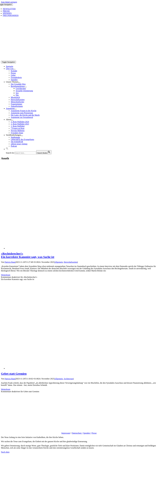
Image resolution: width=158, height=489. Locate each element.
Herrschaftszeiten (70, 262)
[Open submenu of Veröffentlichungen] (22, 135)
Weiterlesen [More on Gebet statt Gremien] (5, 389)
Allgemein (59, 262)
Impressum (65, 433)
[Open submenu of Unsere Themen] (19, 82)
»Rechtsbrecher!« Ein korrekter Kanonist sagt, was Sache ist (27, 255)
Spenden (86, 433)
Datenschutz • (77, 433)
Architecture (68, 379)
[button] (7, 149)
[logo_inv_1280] (79, 60)
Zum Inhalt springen (9, 2)
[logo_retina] (79, 429)
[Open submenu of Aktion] (12, 120)
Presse (94, 433)
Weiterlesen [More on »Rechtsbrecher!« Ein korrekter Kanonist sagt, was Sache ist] (5, 275)
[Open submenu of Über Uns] (14, 69)
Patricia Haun (10, 262)
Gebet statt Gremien (14, 373)
